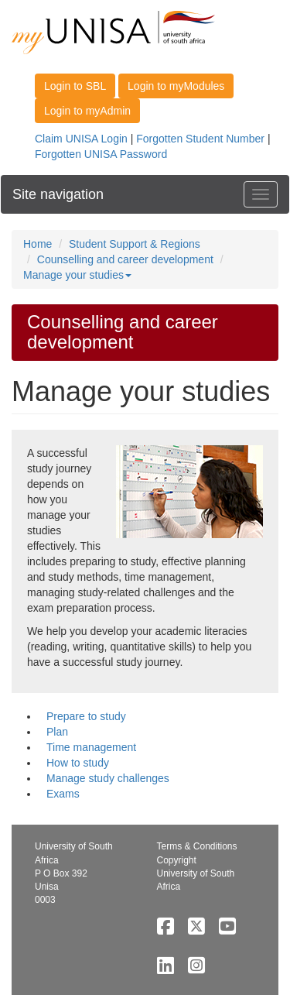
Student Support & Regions (134, 244)
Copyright (176, 860)
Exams (63, 793)
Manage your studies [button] (77, 275)
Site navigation (58, 194)
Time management (91, 747)
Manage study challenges (107, 778)
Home (37, 244)
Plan (57, 732)
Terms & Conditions (197, 846)
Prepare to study (86, 716)
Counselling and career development (125, 259)
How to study (77, 763)
